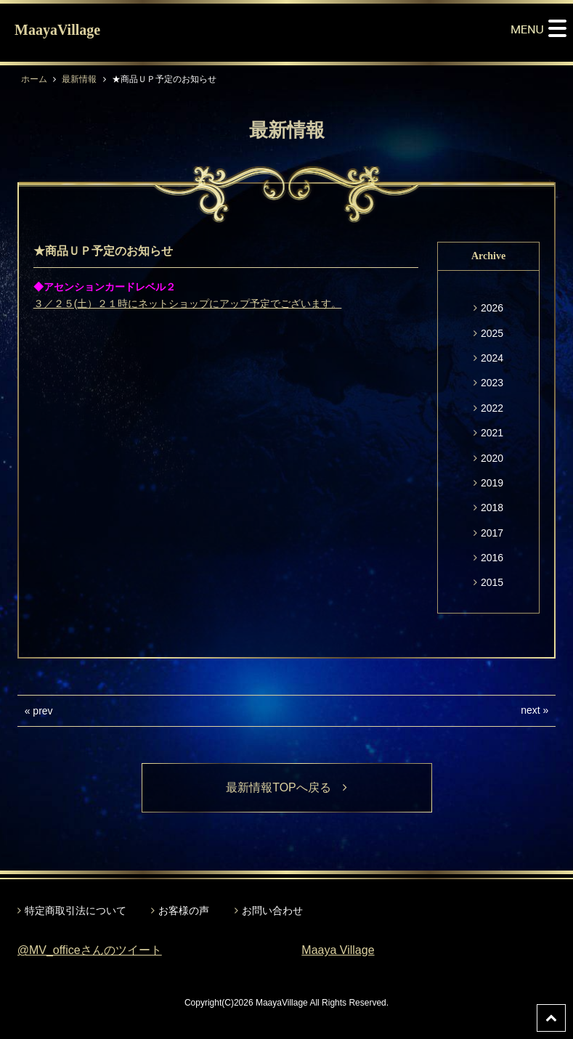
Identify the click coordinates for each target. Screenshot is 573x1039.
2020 (492, 458)
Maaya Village (337, 950)
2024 (492, 358)
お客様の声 (183, 910)
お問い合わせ (272, 910)
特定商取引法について (75, 910)
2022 (492, 408)
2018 (492, 507)
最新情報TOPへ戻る (286, 787)
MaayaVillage (57, 30)
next (530, 710)
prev (42, 711)
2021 (492, 433)
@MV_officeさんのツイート (89, 950)
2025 (492, 333)
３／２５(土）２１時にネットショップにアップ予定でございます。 (187, 303)
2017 (492, 533)
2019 (492, 483)
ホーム (34, 79)
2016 (492, 557)
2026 (492, 308)
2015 (492, 582)
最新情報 (79, 79)
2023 (492, 382)
